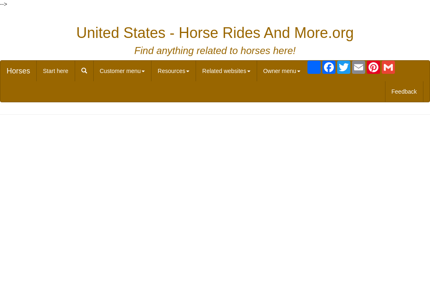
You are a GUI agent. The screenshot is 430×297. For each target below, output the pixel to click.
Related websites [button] (226, 71)
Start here (55, 71)
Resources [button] (173, 71)
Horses (18, 71)
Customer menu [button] (122, 71)
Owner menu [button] (281, 71)
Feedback (404, 91)
